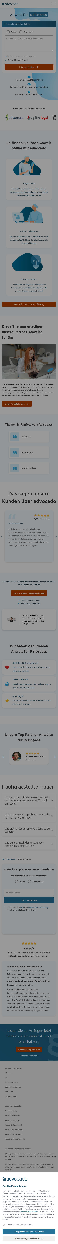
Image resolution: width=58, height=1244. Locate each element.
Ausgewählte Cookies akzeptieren (29, 1231)
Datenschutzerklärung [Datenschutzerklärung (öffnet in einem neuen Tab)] (29, 1211)
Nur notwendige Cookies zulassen (29, 1238)
